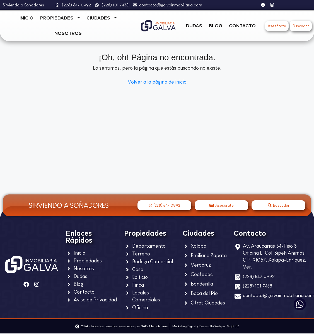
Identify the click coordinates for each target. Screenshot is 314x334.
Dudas (194, 26)
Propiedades (56, 18)
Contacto (242, 26)
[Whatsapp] (300, 304)
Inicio (26, 18)
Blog (215, 26)
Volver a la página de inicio (157, 82)
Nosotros (68, 33)
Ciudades (98, 18)
